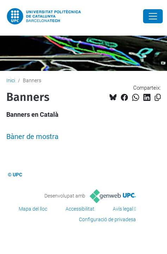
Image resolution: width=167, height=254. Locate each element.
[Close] (153, 16)
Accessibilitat (80, 209)
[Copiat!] (158, 97)
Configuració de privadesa (107, 219)
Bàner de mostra (32, 137)
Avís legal (123, 209)
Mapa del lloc (33, 209)
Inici (10, 80)
